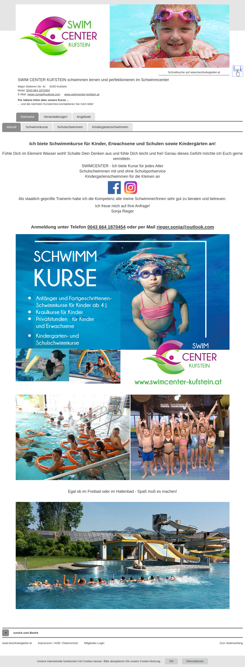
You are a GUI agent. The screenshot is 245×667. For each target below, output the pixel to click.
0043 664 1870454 (38, 90)
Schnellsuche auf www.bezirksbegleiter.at (194, 72)
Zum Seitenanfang (231, 643)
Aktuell (11, 127)
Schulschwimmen (70, 127)
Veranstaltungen (55, 116)
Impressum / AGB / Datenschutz (58, 643)
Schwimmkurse (37, 127)
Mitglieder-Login (94, 643)
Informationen (195, 661)
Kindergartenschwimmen (110, 127)
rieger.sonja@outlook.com (43, 94)
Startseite (27, 116)
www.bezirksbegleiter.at (17, 643)
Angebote (84, 116)
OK (171, 661)
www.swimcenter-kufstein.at (81, 94)
